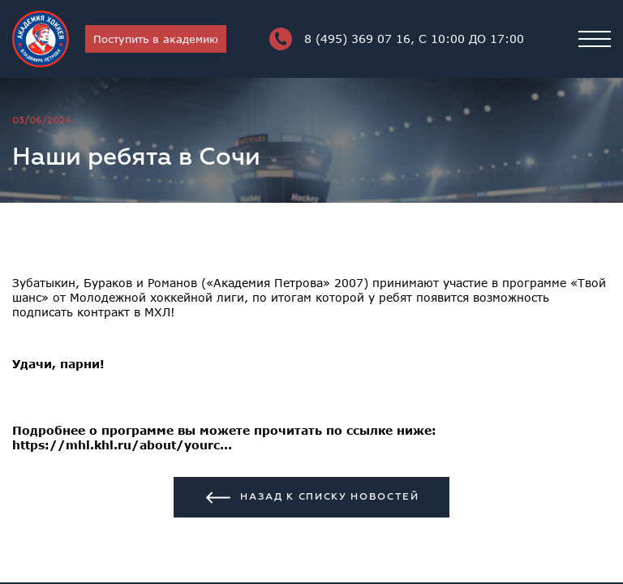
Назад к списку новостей (311, 498)
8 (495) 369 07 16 (396, 39)
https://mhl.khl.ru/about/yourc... (122, 445)
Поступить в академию (155, 38)
